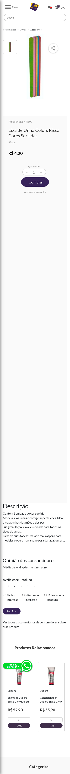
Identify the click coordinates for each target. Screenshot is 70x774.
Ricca (11, 142)
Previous (5, 701)
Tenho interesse (12, 597)
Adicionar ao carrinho (35, 192)
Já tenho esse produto (55, 597)
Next (65, 701)
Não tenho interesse (32, 597)
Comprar (36, 182)
